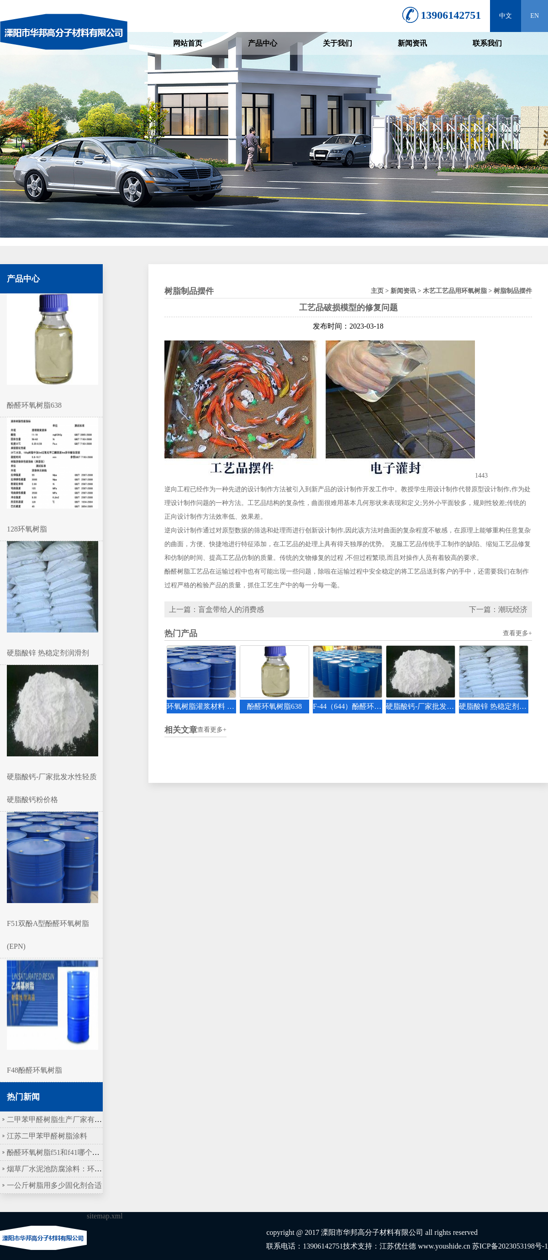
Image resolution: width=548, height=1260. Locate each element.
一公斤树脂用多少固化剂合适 (54, 1185)
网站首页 (187, 43)
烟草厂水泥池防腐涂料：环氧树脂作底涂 (72, 1169)
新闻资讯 (412, 43)
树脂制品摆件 (513, 290)
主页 (377, 290)
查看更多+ (517, 633)
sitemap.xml (105, 1216)
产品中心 (262, 43)
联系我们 (487, 43)
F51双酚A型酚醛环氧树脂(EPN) (52, 923)
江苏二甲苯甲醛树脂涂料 (47, 1136)
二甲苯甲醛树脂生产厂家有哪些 (58, 1119)
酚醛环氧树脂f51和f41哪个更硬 (57, 1152)
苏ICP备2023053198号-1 (510, 1246)
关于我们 (337, 43)
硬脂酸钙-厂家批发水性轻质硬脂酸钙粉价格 (52, 776)
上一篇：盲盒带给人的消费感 (216, 609)
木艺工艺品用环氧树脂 (455, 290)
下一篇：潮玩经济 (498, 609)
